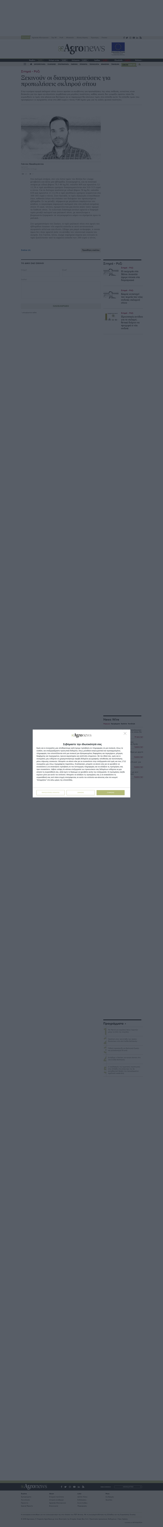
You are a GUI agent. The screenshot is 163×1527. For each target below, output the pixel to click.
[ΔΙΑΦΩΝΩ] (126, 734)
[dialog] (81, 763)
